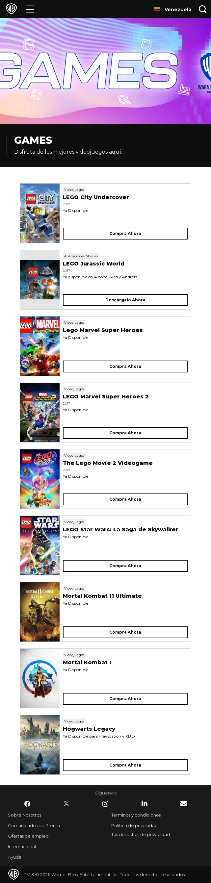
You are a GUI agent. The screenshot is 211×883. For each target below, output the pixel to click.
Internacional (22, 846)
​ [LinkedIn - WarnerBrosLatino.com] (144, 803)
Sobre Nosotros (24, 815)
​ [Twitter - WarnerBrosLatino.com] (66, 804)
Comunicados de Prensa (34, 825)
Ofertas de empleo (28, 836)
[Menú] (29, 9)
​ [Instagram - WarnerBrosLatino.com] (105, 804)
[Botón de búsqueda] (203, 9)
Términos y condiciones (136, 815)
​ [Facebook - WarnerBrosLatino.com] (27, 804)
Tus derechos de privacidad (140, 834)
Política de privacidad (134, 825)
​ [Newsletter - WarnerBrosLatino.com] (184, 803)
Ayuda (14, 857)
